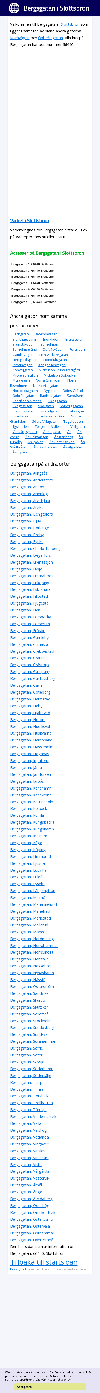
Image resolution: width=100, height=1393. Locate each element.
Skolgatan (46, 405)
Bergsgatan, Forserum (30, 623)
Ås (69, 431)
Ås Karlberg (63, 436)
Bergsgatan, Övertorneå (31, 1239)
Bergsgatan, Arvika (26, 507)
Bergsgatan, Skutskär (29, 1007)
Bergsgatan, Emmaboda (32, 575)
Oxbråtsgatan (50, 37)
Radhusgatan (50, 395)
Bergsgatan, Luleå (26, 876)
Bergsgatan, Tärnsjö (28, 1109)
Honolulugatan (55, 359)
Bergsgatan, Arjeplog (29, 493)
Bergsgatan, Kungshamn (32, 829)
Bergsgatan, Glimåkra (29, 644)
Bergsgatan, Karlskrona (30, 794)
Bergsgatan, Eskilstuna (30, 589)
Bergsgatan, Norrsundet (31, 952)
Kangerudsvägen (52, 365)
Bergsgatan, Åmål (26, 1184)
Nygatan (50, 390)
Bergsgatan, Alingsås (28, 473)
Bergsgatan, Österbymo (31, 1219)
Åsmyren (20, 452)
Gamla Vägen (23, 354)
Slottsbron (70, 24)
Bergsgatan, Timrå (26, 1089)
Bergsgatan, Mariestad (30, 918)
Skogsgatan (57, 400)
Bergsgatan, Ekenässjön (31, 562)
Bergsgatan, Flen (25, 609)
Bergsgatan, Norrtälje (29, 959)
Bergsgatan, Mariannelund (33, 904)
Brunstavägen (24, 344)
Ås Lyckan (35, 441)
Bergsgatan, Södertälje (30, 1075)
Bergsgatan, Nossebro (30, 965)
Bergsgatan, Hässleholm (32, 746)
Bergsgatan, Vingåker (29, 1143)
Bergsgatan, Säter (26, 1054)
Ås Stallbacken (45, 447)
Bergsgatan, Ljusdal (28, 863)
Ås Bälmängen (36, 436)
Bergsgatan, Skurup (27, 1000)
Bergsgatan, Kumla (27, 815)
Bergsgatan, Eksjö (26, 569)
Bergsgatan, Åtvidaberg (31, 1198)
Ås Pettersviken (62, 441)
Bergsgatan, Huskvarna (30, 733)
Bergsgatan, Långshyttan (32, 890)
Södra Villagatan (45, 421)
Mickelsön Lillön (25, 375)
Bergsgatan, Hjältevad (30, 712)
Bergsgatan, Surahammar (32, 1041)
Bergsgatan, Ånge (26, 1191)
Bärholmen (49, 344)
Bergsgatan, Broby (27, 534)
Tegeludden (73, 421)
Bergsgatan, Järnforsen (30, 774)
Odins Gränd (72, 390)
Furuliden (77, 349)
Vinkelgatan (52, 431)
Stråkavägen (75, 411)
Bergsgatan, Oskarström (32, 986)
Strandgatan (50, 411)
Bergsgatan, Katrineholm (32, 801)
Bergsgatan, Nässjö (27, 979)
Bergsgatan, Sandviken (30, 993)
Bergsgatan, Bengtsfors (31, 514)
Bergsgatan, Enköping (29, 582)
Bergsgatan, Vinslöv (27, 1150)
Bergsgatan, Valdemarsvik (33, 1116)
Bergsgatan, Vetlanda (29, 1137)
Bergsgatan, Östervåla (30, 1226)
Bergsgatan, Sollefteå (29, 1013)
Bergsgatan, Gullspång (30, 671)
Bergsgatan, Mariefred (30, 911)
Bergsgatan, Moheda (29, 931)
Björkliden (51, 339)
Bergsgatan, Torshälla (29, 1095)
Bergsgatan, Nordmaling (32, 938)
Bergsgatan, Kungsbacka (32, 822)
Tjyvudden (21, 426)
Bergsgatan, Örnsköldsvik (32, 1212)
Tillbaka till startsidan (44, 1262)
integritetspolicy (59, 1379)
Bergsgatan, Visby (26, 1164)
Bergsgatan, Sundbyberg (32, 1027)
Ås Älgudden (73, 447)
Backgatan (21, 334)
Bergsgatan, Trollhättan (31, 1102)
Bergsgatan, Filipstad (29, 596)
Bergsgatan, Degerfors (30, 555)
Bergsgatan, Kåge (26, 842)
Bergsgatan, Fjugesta (29, 603)
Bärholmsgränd (25, 349)
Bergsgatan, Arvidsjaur (30, 500)
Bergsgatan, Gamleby (29, 637)
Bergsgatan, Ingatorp (29, 760)
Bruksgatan (74, 339)
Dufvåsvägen (53, 349)
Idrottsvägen (23, 365)
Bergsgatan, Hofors (27, 719)
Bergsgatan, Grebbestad (32, 651)
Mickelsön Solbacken (61, 375)
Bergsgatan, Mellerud (29, 924)
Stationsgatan (23, 411)
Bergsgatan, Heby (26, 705)
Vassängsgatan (25, 431)
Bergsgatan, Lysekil (27, 883)
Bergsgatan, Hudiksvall (30, 726)
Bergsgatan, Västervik (29, 1178)
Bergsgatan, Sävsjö (27, 1061)
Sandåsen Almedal (27, 400)
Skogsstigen (22, 405)
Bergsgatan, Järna (26, 767)
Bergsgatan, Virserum (29, 1157)
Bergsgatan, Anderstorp (31, 479)
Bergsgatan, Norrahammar (34, 945)
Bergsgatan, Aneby (27, 486)
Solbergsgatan (71, 405)
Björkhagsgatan (25, 339)
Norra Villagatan (45, 385)
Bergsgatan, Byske (26, 541)
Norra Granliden (49, 380)
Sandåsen (75, 395)
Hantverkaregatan (53, 354)
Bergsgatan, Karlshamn (30, 788)
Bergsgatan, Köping (28, 849)
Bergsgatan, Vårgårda (29, 1171)
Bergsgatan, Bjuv (25, 520)
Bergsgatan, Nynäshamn (32, 972)
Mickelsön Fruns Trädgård (59, 370)
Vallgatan (77, 426)
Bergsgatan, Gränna (28, 657)
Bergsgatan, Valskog (28, 1130)
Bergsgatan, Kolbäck (28, 808)
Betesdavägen (46, 334)
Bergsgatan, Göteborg (30, 692)
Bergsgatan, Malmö (27, 897)
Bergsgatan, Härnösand (31, 739)
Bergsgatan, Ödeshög (29, 1205)
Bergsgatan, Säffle (26, 1048)
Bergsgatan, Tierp (26, 1082)
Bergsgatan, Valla (25, 1123)
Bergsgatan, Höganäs (29, 753)
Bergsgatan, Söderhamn (31, 1068)
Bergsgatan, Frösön (27, 630)
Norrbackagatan (25, 390)
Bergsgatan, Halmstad (30, 699)
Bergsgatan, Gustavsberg (32, 678)
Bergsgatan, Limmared (30, 856)
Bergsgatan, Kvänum (28, 835)
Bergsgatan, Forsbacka (30, 616)
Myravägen (20, 37)
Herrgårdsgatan (25, 359)
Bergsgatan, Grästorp (29, 664)
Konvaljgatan (23, 370)
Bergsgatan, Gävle (26, 685)
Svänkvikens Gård (51, 416)
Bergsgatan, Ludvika (28, 870)
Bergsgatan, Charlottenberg (35, 548)
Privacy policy (20, 1269)
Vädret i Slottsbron (29, 220)
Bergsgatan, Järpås (27, 781)
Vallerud (58, 426)
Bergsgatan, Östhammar (32, 1233)
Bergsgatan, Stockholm (31, 1020)
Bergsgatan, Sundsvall (29, 1034)
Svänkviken (22, 416)
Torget (40, 426)
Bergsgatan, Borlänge (29, 527)
